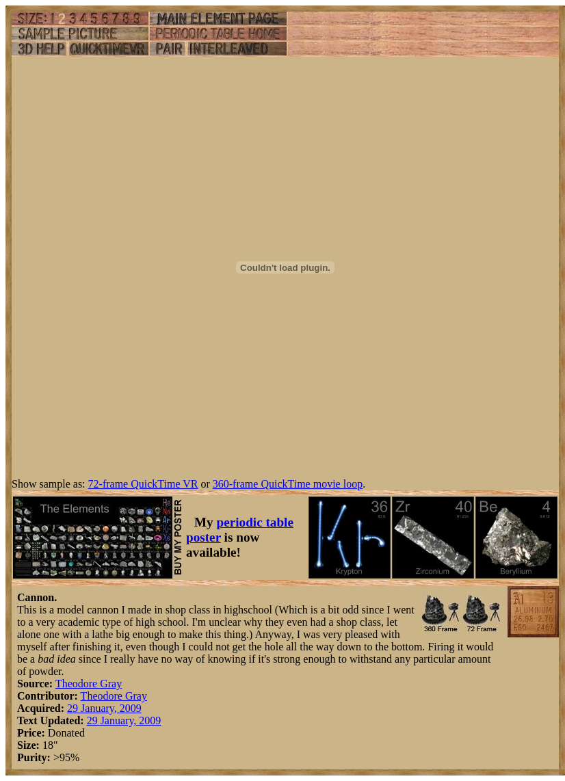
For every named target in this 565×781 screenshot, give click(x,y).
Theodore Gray (88, 683)
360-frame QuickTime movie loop (288, 484)
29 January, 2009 (104, 708)
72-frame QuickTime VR (143, 484)
